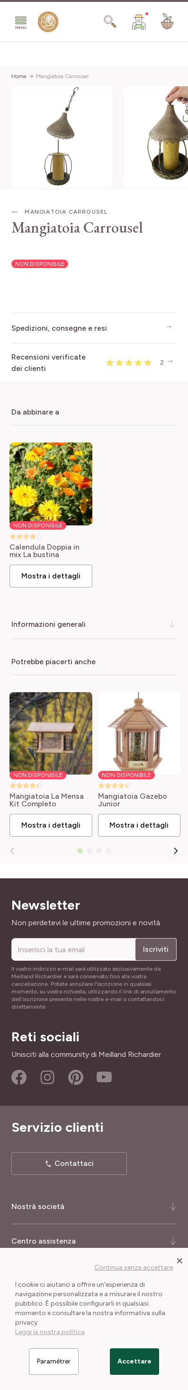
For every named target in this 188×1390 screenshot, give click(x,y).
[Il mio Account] (138, 21)
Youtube (104, 1077)
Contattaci (74, 1163)
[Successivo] (175, 851)
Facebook (19, 1077)
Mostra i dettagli (51, 575)
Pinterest (75, 1077)
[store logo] (48, 23)
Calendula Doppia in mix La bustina (44, 551)
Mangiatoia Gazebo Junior (132, 800)
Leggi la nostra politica (50, 1332)
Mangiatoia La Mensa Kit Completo (46, 800)
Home (19, 76)
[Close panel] (179, 1260)
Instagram (47, 1077)
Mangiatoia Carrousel (62, 76)
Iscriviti (156, 949)
